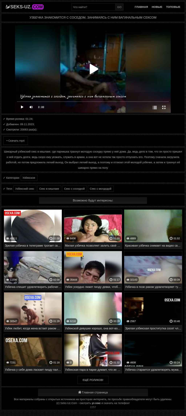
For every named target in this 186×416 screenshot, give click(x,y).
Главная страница (93, 392)
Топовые (173, 6)
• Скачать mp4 (16, 140)
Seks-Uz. (27, 6)
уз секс (96, 403)
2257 (93, 407)
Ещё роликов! (93, 379)
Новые (157, 6)
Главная (141, 6)
